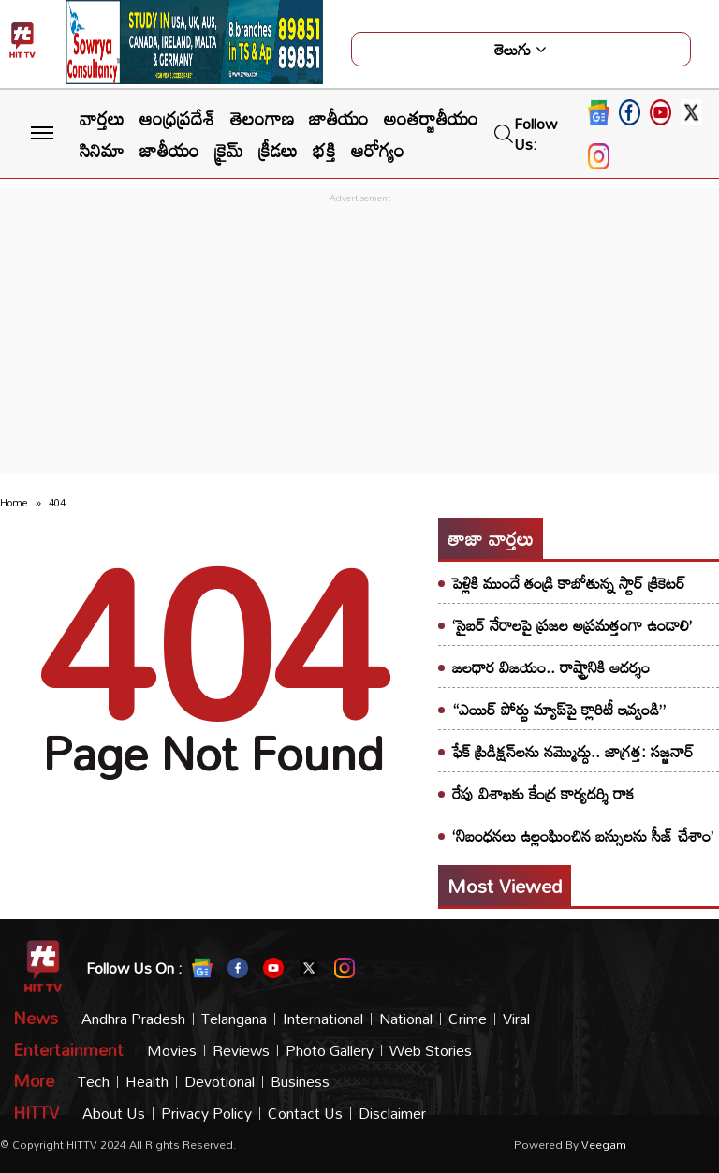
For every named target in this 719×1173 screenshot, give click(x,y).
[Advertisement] (359, 339)
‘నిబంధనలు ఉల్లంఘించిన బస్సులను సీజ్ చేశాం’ (582, 835)
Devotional (219, 1082)
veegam (603, 1144)
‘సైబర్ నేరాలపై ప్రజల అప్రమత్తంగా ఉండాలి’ (572, 624)
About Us (113, 1113)
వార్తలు (102, 118)
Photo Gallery (330, 1051)
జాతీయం (339, 118)
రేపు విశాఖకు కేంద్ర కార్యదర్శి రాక (543, 793)
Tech (94, 1082)
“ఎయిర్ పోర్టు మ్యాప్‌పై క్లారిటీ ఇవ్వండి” (559, 709)
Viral (516, 1019)
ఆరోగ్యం (377, 150)
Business (300, 1082)
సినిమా (102, 150)
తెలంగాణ (262, 118)
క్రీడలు (278, 150)
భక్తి (324, 150)
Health (147, 1082)
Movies (172, 1051)
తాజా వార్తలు (491, 538)
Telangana (234, 1019)
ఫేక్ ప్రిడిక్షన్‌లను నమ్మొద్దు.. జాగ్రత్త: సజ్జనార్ (573, 751)
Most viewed (505, 885)
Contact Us (305, 1113)
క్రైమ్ (228, 150)
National (406, 1019)
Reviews (241, 1051)
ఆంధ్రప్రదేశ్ (177, 118)
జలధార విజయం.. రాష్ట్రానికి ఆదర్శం (551, 667)
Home (14, 502)
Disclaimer (392, 1113)
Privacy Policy (206, 1113)
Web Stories (430, 1051)
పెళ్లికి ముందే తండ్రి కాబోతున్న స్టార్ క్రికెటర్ (568, 582)
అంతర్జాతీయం (431, 118)
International (323, 1019)
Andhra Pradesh (133, 1019)
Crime (467, 1019)
